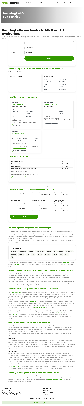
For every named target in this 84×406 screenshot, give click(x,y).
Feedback (45, 390)
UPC (61, 254)
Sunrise (40, 254)
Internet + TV (38, 2)
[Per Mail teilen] (17, 393)
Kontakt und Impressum (48, 398)
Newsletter (45, 394)
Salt (28, 254)
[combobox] (49, 53)
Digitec (49, 251)
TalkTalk (55, 254)
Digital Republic (40, 251)
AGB (39, 398)
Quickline (21, 254)
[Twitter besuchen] (6, 393)
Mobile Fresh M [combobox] (29, 47)
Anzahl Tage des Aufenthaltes (22, 194)
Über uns (79, 2)
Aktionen (59, 2)
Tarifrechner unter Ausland (55, 379)
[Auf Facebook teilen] (10, 393)
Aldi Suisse (14, 251)
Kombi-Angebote (49, 2)
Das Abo (31, 251)
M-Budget (13, 254)
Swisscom (47, 254)
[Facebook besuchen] (3, 393)
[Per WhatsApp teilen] (20, 393)
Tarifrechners (46, 309)
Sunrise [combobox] (28, 43)
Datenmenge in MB (45, 194)
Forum (72, 2)
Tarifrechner (55, 64)
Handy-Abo (29, 2)
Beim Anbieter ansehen (19, 125)
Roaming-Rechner (16, 292)
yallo (12, 257)
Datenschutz (33, 398)
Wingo (66, 254)
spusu (33, 254)
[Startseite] (10, 3)
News (65, 2)
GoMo (55, 251)
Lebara (61, 251)
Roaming (18, 264)
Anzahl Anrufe (22, 208)
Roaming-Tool (33, 301)
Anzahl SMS (65, 194)
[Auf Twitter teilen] (13, 393)
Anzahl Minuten (22, 203)
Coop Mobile (22, 251)
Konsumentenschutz (48, 392)
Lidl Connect (69, 251)
